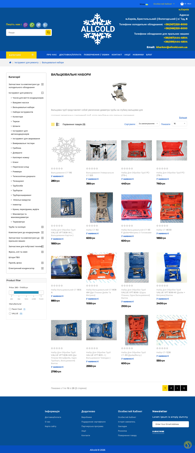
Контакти (86, 435)
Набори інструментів (23, 112)
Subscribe (158, 431)
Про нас (52, 54)
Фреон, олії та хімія (18, 252)
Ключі (15, 162)
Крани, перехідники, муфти (26, 209)
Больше (183, 117)
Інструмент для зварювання (26, 138)
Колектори (18, 116)
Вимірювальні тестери (24, 143)
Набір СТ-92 (92, 230)
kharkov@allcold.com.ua (171, 47)
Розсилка (122, 431)
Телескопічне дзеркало (24, 176)
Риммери (17, 171)
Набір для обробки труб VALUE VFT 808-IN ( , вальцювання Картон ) (63, 232)
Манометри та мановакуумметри (20, 215)
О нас (47, 422)
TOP (188, 445)
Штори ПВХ (14, 257)
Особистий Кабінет (127, 417)
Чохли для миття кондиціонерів (28, 98)
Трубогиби (18, 185)
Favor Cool (17, 309)
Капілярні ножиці (21, 157)
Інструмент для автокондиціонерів (20, 132)
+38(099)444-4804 (175, 41)
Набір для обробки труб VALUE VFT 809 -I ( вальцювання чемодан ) (98, 355)
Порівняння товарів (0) (74, 124)
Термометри (19, 221)
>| (184, 388)
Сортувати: (129, 124)
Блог (149, 54)
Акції (127, 54)
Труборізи (17, 190)
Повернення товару (127, 435)
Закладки (122, 426)
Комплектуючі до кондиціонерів (24, 232)
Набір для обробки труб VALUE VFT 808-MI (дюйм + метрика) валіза (170, 292)
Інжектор (17, 204)
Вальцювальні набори (53, 62)
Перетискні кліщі (21, 167)
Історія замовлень (126, 422)
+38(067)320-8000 (175, 24)
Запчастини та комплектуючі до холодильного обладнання (24, 86)
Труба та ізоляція (17, 227)
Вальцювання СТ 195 (61, 172)
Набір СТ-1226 (163, 352)
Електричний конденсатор (21, 268)
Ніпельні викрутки (22, 200)
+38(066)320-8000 (175, 28)
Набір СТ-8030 (164, 230)
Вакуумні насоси (21, 102)
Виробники (87, 417)
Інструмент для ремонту (27, 62)
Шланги (16, 126)
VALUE (16, 313)
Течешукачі (18, 181)
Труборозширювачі (22, 195)
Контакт (117, 54)
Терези (16, 121)
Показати (165, 124)
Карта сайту (50, 426)
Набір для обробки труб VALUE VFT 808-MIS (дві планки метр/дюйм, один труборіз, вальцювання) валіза (64, 357)
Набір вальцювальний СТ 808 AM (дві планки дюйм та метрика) (101, 292)
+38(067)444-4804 (175, 37)
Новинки (138, 54)
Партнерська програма (92, 426)
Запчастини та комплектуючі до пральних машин (24, 239)
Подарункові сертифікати (94, 422)
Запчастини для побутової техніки (25, 246)
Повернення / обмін (96, 54)
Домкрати (17, 152)
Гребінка (17, 148)
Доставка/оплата (70, 54)
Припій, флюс (15, 263)
